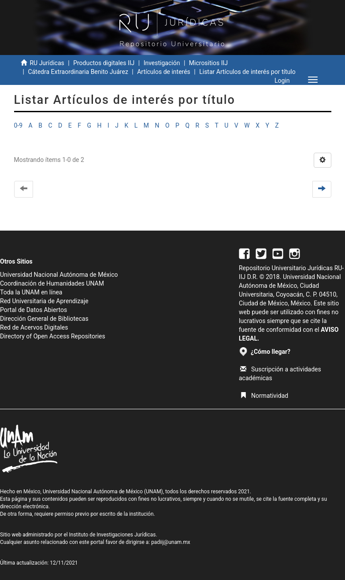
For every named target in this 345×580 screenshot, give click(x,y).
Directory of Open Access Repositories (52, 336)
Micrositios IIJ (208, 62)
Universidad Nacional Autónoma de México (59, 274)
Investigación (162, 62)
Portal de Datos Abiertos (33, 309)
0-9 (18, 125)
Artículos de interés (163, 71)
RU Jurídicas (47, 62)
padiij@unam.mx (170, 542)
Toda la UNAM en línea (31, 292)
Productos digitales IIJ (103, 62)
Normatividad (264, 395)
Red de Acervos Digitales (34, 327)
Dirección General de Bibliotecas (44, 318)
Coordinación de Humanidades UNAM (52, 283)
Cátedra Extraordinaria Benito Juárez (78, 71)
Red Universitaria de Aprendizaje (44, 301)
